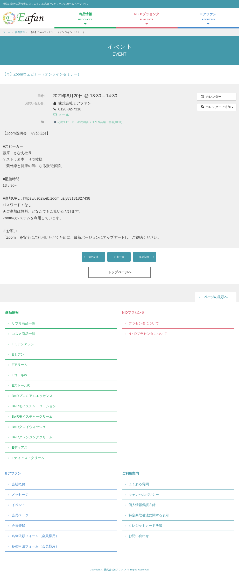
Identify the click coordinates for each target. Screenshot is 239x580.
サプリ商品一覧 (23, 323)
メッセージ (20, 494)
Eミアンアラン (23, 344)
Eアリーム (19, 365)
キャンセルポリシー (144, 494)
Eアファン (13, 473)
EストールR (21, 385)
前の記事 (93, 256)
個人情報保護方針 (142, 505)
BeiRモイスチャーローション (34, 406)
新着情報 (20, 32)
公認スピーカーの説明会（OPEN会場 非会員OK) (88, 122)
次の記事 (144, 256)
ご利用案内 (130, 473)
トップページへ (119, 272)
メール (60, 115)
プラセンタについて (144, 323)
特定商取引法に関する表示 (149, 515)
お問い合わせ (139, 536)
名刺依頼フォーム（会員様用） (35, 536)
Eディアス (19, 447)
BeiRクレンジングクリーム (32, 437)
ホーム (6, 32)
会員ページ (20, 515)
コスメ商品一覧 (23, 334)
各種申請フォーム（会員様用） (35, 546)
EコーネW (19, 375)
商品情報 (12, 312)
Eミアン (18, 354)
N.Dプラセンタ (133, 312)
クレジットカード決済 (145, 526)
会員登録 (18, 526)
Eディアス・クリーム (28, 458)
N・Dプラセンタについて (148, 334)
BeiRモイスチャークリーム (32, 416)
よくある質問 (139, 484)
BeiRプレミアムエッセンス (32, 396)
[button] (216, 107)
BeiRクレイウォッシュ (29, 427)
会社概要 (18, 484)
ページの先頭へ (216, 297)
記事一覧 (119, 256)
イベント (18, 505)
